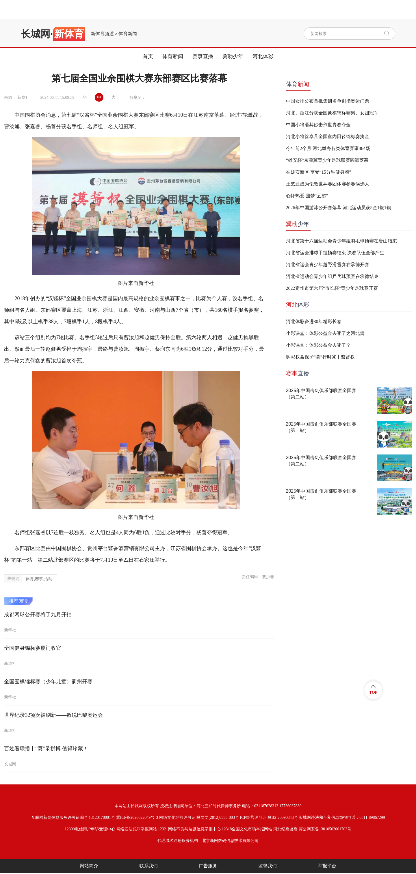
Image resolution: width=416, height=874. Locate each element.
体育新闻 (127, 33)
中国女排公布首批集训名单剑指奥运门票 (327, 101)
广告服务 (208, 865)
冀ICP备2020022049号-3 (137, 817)
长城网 (35, 33)
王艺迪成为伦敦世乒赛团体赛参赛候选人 (327, 183)
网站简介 (89, 865)
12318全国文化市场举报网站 (247, 829)
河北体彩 (262, 56)
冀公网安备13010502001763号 (325, 829)
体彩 (297, 304)
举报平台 (327, 865)
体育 (297, 84)
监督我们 (267, 865)
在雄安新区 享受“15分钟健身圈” (318, 172)
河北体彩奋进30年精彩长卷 (313, 321)
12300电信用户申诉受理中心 (90, 829)
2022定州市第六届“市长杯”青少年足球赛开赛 (332, 288)
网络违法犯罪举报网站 (136, 829)
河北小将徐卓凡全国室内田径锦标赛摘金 (327, 136)
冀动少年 (232, 56)
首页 (148, 56)
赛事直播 (202, 56)
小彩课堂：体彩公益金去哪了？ (318, 345)
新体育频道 (102, 33)
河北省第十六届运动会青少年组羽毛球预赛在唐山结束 (341, 240)
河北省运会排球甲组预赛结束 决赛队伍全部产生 (335, 252)
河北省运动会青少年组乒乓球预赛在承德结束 (332, 276)
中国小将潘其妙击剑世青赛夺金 (318, 124)
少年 (297, 224)
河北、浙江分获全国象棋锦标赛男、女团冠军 (332, 112)
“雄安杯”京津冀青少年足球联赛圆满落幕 (327, 160)
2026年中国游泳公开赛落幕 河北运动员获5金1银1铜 (338, 207)
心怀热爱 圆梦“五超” (307, 195)
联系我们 (148, 865)
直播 (297, 373)
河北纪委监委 (285, 829)
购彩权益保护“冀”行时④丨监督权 (320, 357)
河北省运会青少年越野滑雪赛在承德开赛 (327, 264)
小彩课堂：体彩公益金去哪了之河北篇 (325, 333)
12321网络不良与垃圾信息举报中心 (189, 829)
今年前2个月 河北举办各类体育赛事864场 (328, 148)
